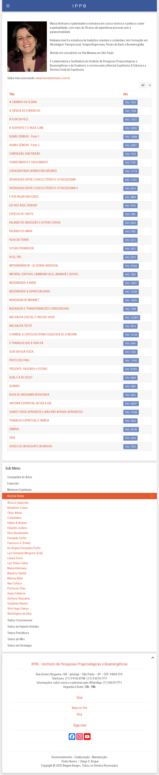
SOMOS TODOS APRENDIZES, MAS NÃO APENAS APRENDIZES (46, 412)
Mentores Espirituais (19, 489)
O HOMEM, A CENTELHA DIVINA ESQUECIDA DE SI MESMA (43, 334)
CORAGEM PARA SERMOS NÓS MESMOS (33, 171)
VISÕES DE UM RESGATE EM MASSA (30, 446)
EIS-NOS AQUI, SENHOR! (23, 205)
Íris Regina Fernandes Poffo (24, 548)
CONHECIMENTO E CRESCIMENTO (28, 162)
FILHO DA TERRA (19, 239)
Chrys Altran (14, 512)
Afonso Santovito (18, 502)
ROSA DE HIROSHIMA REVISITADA (29, 394)
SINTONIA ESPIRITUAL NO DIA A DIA (30, 403)
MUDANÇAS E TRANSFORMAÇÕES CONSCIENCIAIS (39, 308)
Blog (79, 714)
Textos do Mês (16, 639)
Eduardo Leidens (17, 528)
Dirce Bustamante (17, 533)
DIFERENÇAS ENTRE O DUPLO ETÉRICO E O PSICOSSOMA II (43, 188)
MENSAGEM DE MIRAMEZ (24, 300)
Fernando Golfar (16, 538)
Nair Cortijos (14, 583)
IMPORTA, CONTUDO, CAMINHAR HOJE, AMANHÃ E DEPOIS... (44, 274)
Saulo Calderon (16, 593)
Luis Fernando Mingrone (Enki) (25, 553)
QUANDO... (15, 386)
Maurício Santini (16, 573)
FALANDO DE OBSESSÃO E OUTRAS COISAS (35, 222)
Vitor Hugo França (18, 608)
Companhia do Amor (19, 477)
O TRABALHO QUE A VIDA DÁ (26, 343)
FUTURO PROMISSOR (21, 248)
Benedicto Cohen (17, 507)
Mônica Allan (15, 578)
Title (11, 94)
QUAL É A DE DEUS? (21, 377)
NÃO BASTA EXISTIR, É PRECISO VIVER (32, 317)
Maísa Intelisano (17, 568)
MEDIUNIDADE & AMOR (22, 282)
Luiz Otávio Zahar (17, 563)
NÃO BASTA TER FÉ (20, 325)
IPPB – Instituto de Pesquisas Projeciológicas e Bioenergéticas (80, 664)
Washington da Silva (19, 613)
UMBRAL (14, 429)
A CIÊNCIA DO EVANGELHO (24, 110)
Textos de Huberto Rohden (23, 626)
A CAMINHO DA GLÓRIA (23, 102)
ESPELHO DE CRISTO (21, 214)
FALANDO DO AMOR (20, 231)
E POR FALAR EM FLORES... (25, 196)
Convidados (14, 518)
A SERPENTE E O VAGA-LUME (26, 128)
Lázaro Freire (15, 558)
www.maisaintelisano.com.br (52, 78)
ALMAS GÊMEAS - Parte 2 (24, 145)
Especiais (13, 483)
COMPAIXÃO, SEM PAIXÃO (24, 153)
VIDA (12, 437)
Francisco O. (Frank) (18, 543)
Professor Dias (16, 588)
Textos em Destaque (19, 645)
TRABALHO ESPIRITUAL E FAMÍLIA (29, 420)
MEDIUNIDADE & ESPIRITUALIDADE (29, 291)
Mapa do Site (79, 708)
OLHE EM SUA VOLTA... (22, 351)
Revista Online (15, 496)
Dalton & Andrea (17, 523)
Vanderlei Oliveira (17, 603)
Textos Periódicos (18, 633)
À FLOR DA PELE (18, 119)
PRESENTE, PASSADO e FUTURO (28, 368)
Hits (125, 94)
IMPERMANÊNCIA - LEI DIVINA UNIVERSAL (33, 265)
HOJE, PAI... (16, 257)
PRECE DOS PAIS (19, 360)
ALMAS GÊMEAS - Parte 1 (24, 136)
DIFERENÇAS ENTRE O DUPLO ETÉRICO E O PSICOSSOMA (42, 179)
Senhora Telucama (18, 598)
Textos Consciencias (19, 620)
